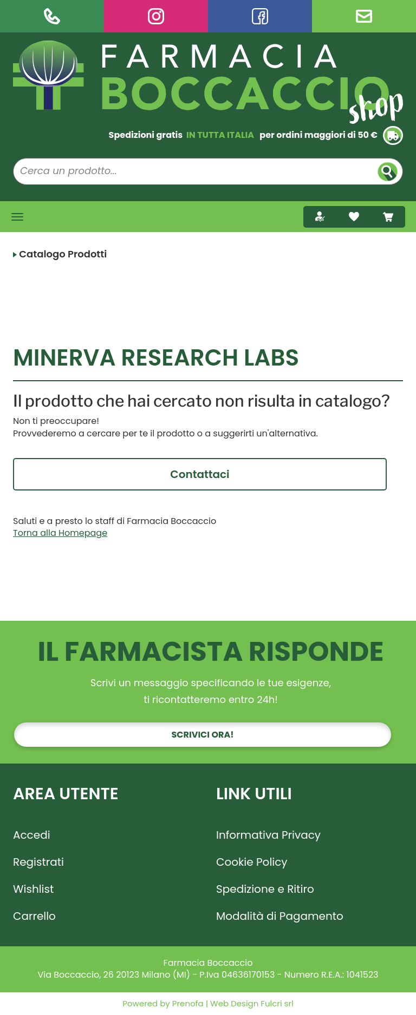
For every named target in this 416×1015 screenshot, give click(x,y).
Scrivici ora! (203, 734)
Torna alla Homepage (60, 533)
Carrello (34, 916)
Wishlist (33, 889)
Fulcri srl (277, 1003)
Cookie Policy (252, 862)
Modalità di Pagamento (279, 916)
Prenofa (187, 1003)
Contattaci (199, 474)
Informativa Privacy (268, 834)
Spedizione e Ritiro (265, 889)
